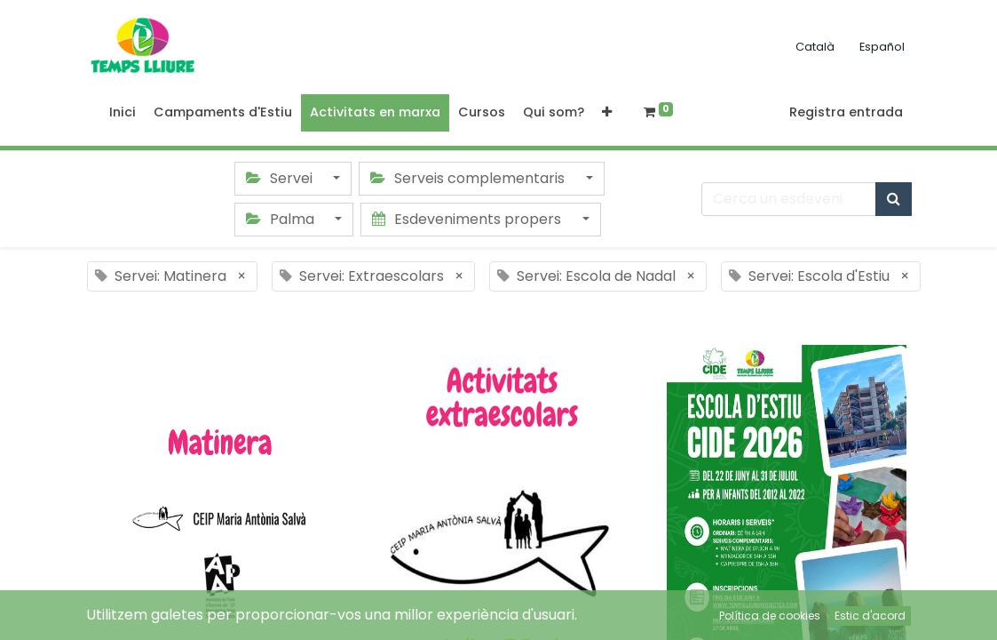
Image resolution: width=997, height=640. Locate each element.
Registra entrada (846, 112)
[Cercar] (893, 199)
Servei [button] (281, 178)
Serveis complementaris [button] (469, 178)
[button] (607, 113)
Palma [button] (282, 219)
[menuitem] (122, 113)
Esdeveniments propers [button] (468, 219)
